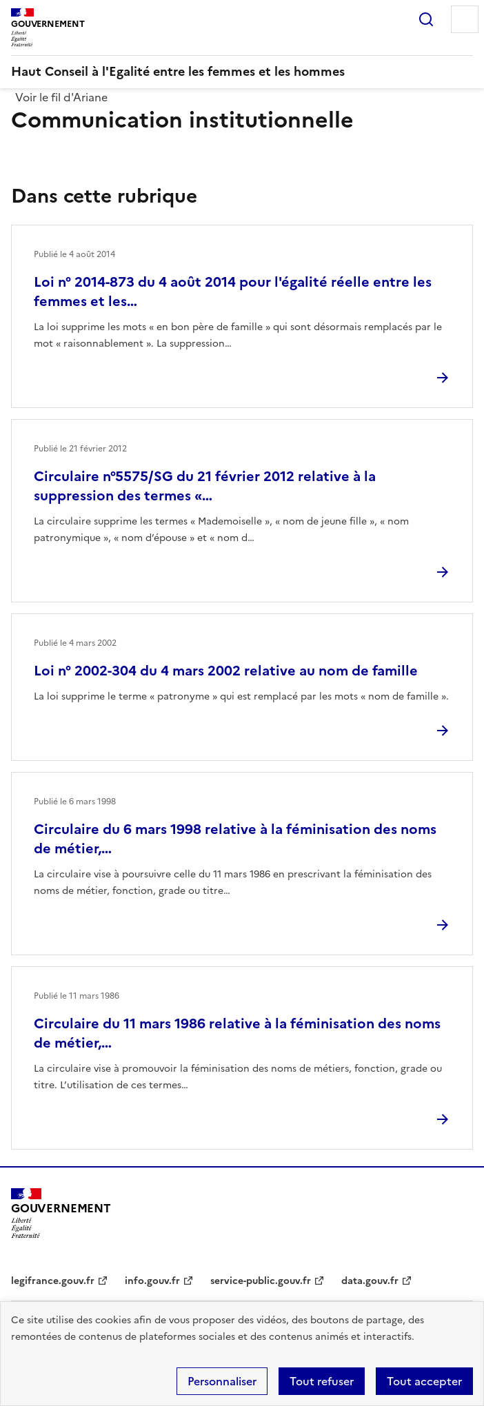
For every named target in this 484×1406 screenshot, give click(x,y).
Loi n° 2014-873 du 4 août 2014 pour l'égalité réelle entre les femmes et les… (233, 292)
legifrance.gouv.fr (52, 1281)
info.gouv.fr (152, 1281)
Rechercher (426, 19)
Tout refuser (322, 1381)
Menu (464, 19)
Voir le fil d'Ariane (61, 97)
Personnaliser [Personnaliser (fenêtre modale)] (222, 1381)
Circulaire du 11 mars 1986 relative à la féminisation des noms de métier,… (237, 1033)
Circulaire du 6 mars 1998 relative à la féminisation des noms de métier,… (235, 839)
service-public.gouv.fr (260, 1281)
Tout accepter (424, 1381)
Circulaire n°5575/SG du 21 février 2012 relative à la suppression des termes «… (205, 486)
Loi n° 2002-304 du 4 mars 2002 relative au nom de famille (226, 670)
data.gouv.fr (370, 1281)
